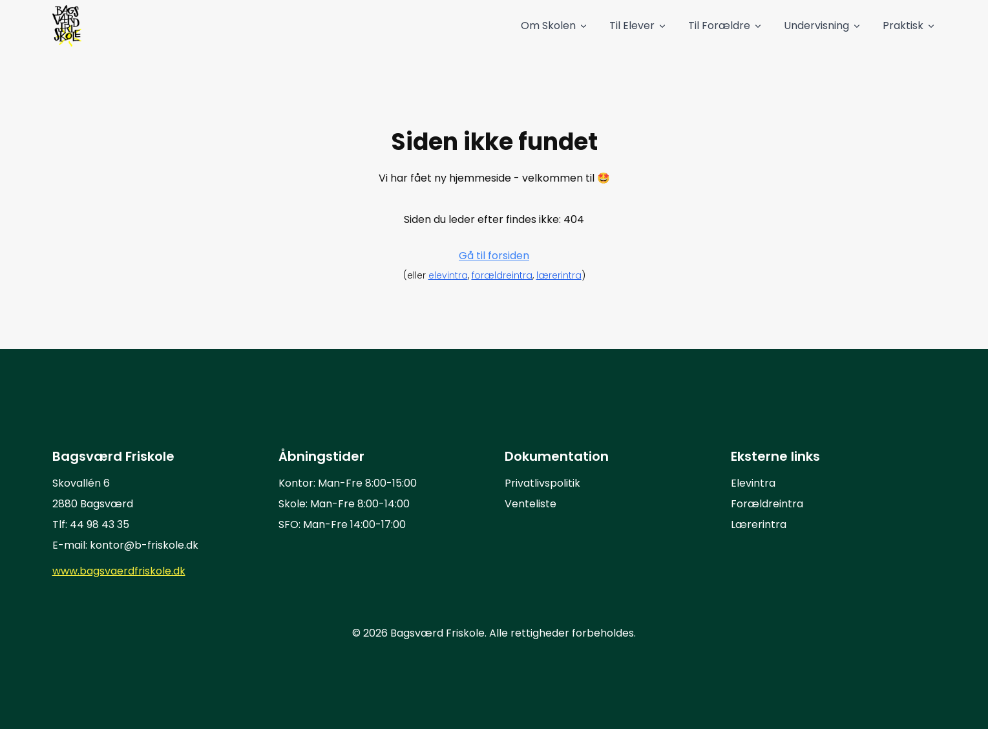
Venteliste (530, 503)
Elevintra (753, 483)
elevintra (448, 275)
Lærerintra (758, 524)
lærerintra (559, 275)
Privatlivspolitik (542, 483)
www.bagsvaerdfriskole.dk (118, 571)
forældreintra (502, 275)
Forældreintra (767, 503)
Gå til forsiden (494, 255)
